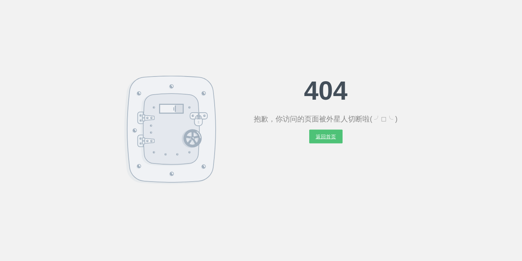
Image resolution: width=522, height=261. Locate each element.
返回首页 (326, 137)
